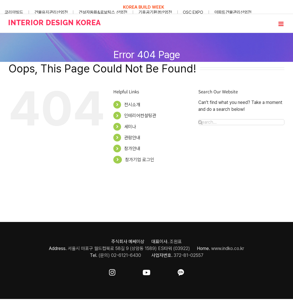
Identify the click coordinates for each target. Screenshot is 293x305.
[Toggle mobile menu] (281, 24)
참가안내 (132, 148)
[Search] (200, 122)
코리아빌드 (14, 12)
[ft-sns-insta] (112, 271)
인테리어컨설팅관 (140, 115)
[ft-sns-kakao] (181, 271)
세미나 (130, 126)
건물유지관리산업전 (51, 12)
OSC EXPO (193, 12)
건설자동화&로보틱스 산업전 (103, 12)
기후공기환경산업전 (155, 12)
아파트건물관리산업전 (233, 12)
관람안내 (132, 137)
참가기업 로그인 (139, 159)
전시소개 (132, 104)
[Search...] (241, 122)
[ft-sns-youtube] (146, 271)
